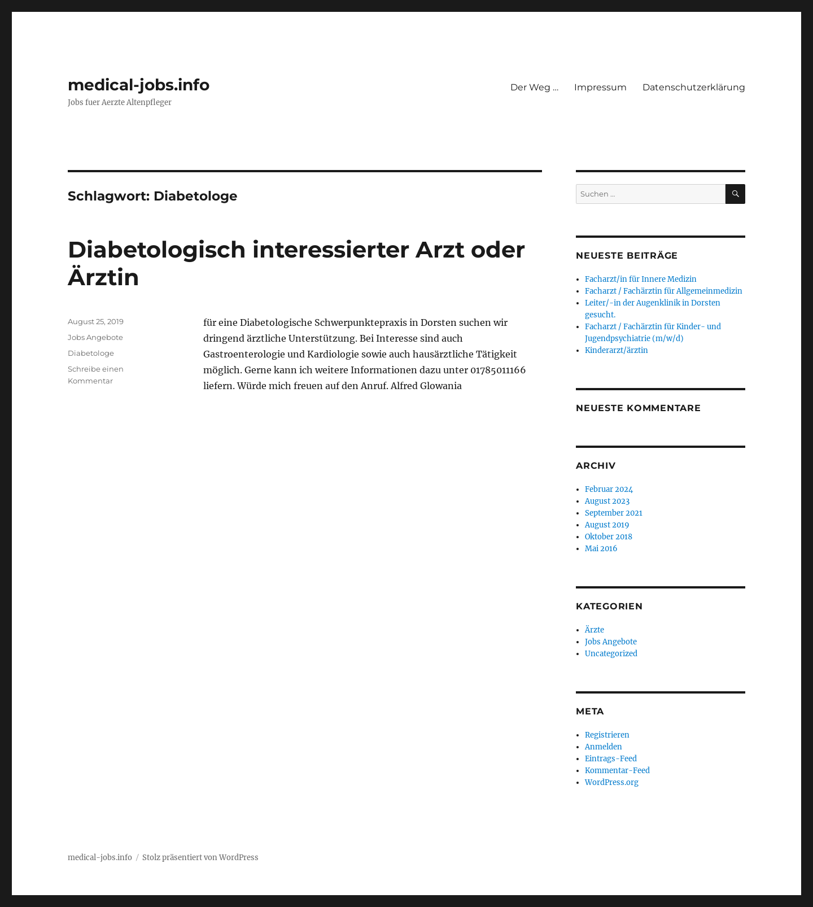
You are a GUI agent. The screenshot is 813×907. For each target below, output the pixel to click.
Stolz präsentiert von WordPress (200, 857)
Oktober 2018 (608, 537)
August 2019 (607, 525)
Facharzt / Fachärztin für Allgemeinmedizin (663, 291)
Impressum (600, 87)
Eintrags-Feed (611, 759)
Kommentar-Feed (617, 770)
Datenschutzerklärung (693, 87)
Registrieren (607, 735)
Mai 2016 (601, 548)
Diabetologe (91, 352)
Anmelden (603, 747)
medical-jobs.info (138, 84)
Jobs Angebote (95, 337)
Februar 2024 (609, 489)
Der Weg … (534, 87)
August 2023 (607, 501)
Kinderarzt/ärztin (616, 350)
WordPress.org (612, 782)
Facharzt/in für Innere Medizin (641, 279)
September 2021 (613, 513)
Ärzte (594, 630)
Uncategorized (611, 654)
